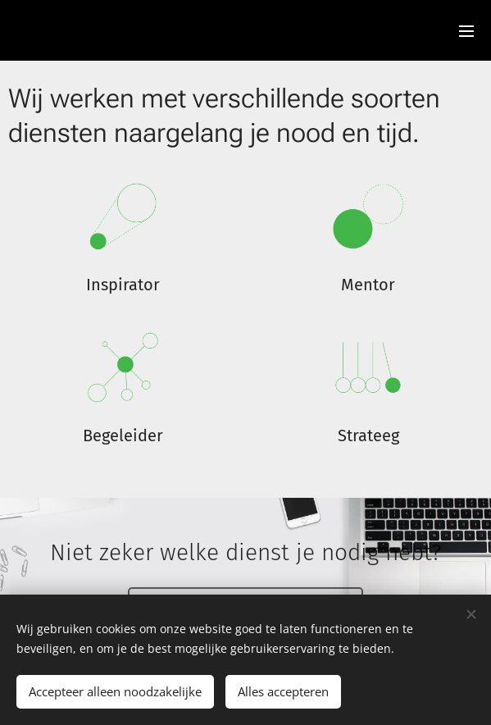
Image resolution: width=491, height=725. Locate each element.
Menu (466, 31)
